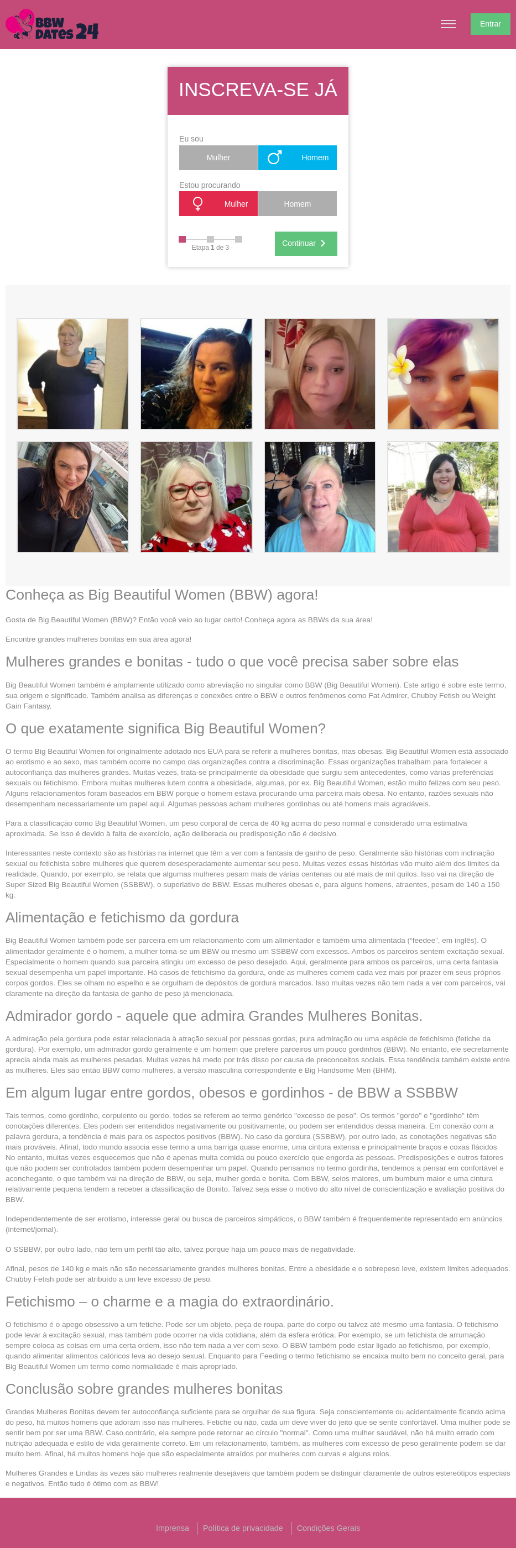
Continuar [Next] (306, 244)
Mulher (219, 157)
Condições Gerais (328, 1528)
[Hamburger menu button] (448, 24)
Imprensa (172, 1528)
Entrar (490, 23)
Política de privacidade (243, 1528)
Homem (297, 157)
